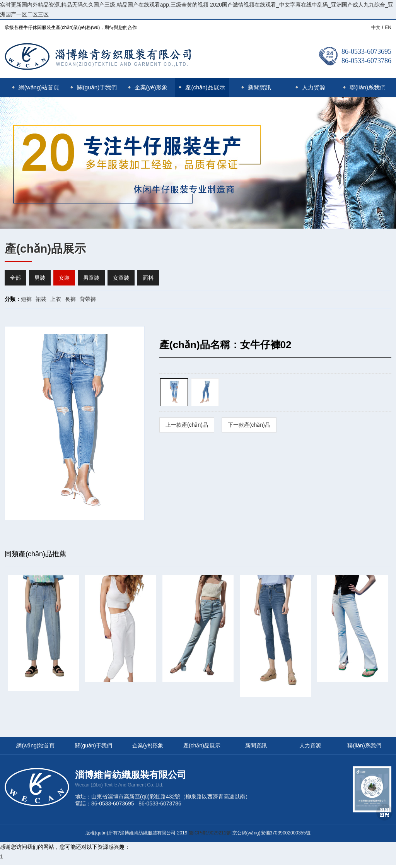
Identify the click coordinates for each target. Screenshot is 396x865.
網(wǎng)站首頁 (36, 87)
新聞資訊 (256, 87)
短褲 (26, 299)
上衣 (55, 299)
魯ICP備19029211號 (210, 833)
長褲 (70, 299)
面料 (148, 278)
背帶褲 (88, 299)
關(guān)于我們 (93, 87)
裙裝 (41, 299)
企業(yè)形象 (148, 87)
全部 (15, 278)
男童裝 (91, 278)
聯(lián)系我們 (364, 87)
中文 (376, 27)
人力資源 (310, 87)
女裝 (64, 278)
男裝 (39, 278)
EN (388, 27)
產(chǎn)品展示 (202, 87)
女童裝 (121, 278)
